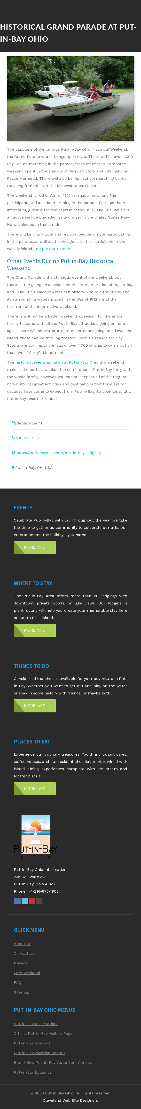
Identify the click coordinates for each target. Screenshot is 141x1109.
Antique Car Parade (51, 248)
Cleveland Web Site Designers (70, 1100)
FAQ (17, 982)
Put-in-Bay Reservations (36, 1023)
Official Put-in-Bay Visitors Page (43, 1033)
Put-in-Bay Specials (32, 1043)
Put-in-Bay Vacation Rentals (39, 1053)
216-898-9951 (28, 438)
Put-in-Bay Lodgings (33, 1072)
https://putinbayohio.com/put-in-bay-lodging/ (59, 452)
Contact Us (24, 953)
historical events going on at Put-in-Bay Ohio (57, 362)
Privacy (20, 963)
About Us (22, 943)
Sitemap (21, 992)
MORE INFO (35, 547)
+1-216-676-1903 (44, 891)
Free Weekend (27, 972)
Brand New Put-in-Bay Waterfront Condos (53, 1062)
